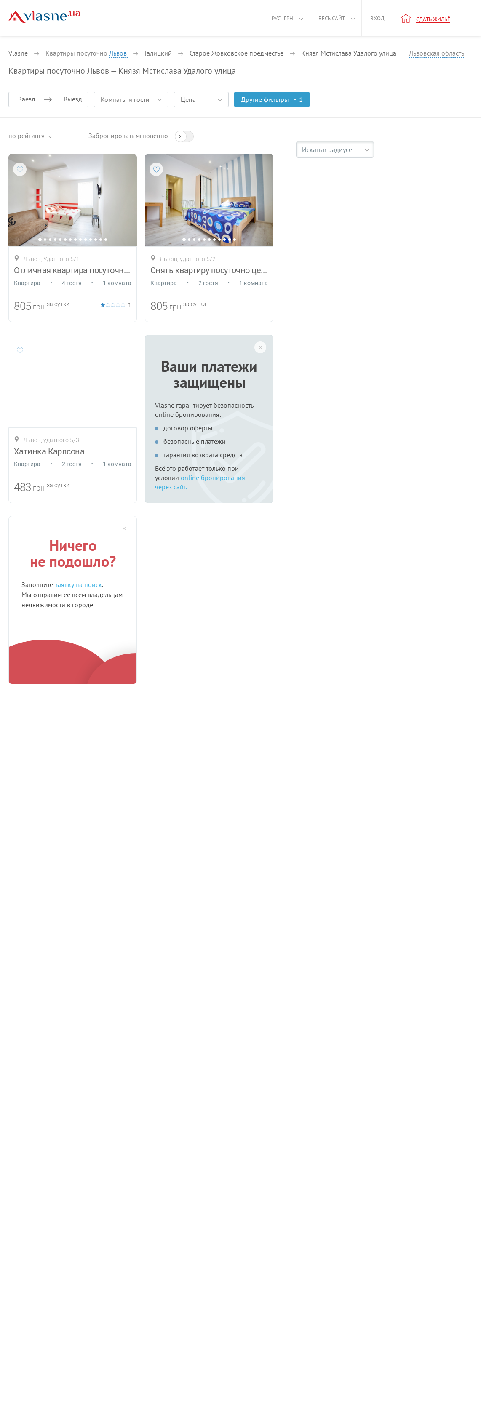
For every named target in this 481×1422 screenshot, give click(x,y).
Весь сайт (331, 18)
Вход (377, 18)
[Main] (44, 17)
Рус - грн (282, 18)
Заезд (26, 99)
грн (39, 306)
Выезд (73, 99)
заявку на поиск (78, 584)
